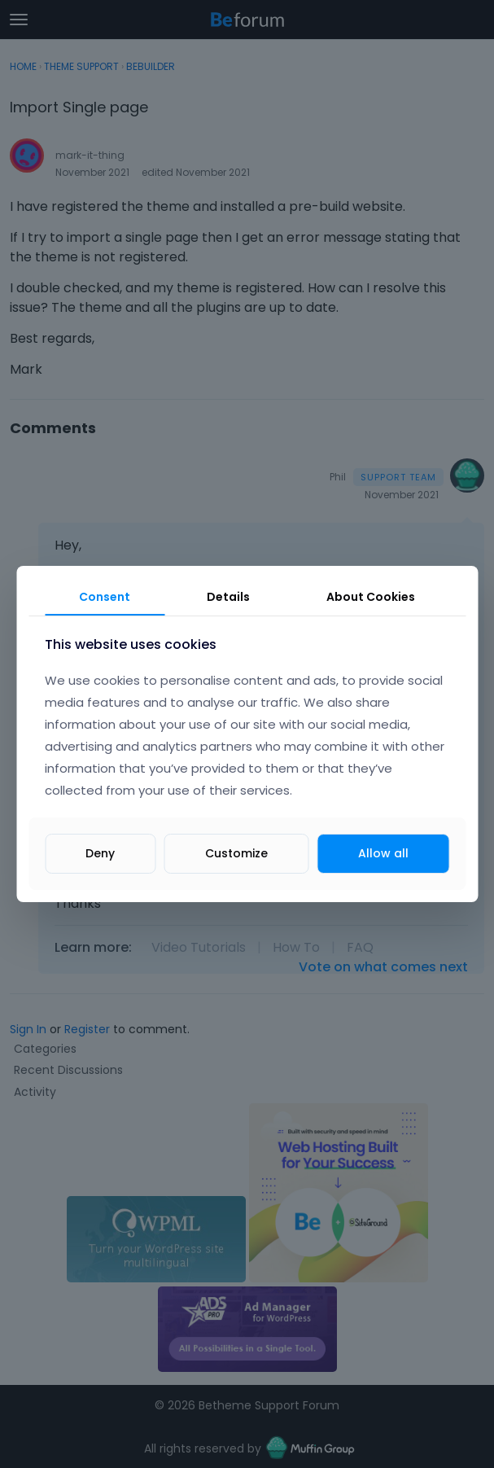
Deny (100, 853)
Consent (104, 597)
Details (228, 597)
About (370, 597)
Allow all (383, 853)
